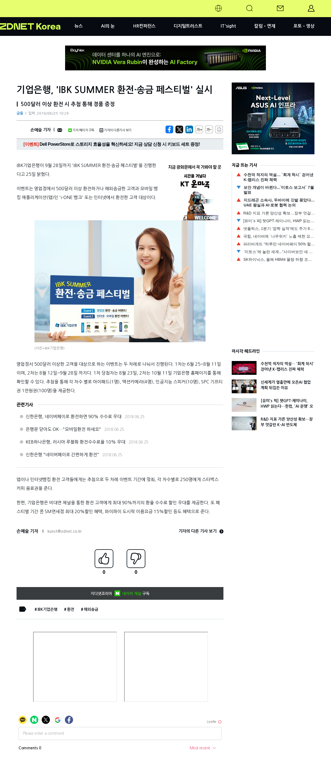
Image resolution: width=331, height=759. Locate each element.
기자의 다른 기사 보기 (200, 531)
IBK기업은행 (47, 609)
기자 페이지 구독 (81, 130)
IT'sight (228, 26)
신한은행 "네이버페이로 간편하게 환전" (62, 454)
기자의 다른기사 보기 (116, 130)
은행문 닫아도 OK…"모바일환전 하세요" (63, 429)
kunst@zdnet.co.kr (64, 531)
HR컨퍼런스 (144, 26)
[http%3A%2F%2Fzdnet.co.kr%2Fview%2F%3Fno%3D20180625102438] (189, 129)
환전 (70, 609)
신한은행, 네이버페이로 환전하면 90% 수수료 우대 (73, 416)
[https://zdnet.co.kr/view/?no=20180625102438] (169, 129)
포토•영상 (303, 26)
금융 (20, 113)
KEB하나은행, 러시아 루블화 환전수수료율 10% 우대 (75, 442)
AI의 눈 (108, 26)
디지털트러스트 (187, 26)
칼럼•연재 (264, 26)
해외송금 (91, 609)
